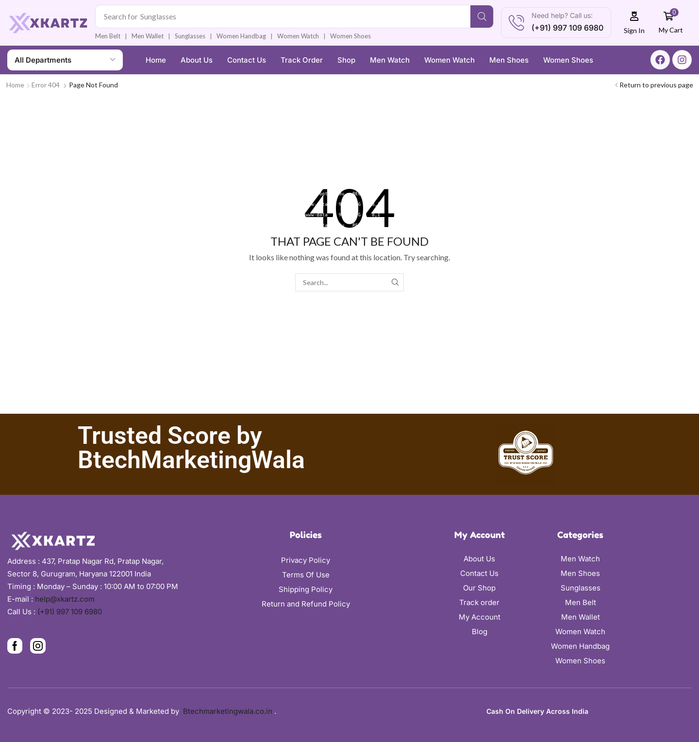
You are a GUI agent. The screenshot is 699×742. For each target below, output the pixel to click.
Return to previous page (656, 85)
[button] (634, 22)
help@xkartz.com (65, 599)
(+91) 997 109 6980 (69, 611)
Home (15, 85)
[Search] (481, 16)
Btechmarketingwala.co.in (228, 711)
